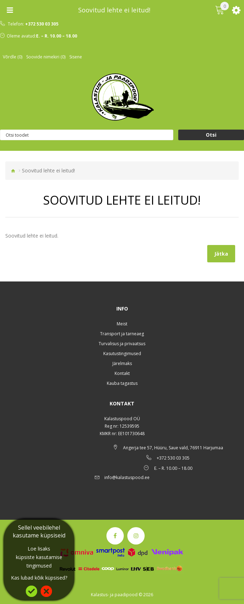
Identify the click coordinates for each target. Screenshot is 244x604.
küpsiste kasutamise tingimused (39, 561)
